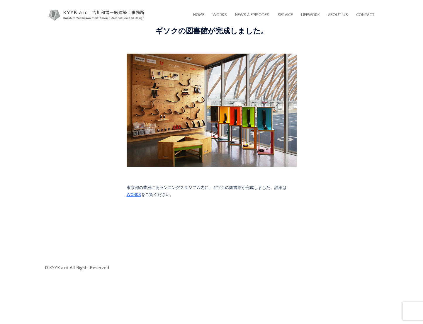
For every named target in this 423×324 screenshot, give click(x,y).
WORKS (220, 14)
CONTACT (365, 14)
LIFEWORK (310, 14)
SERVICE (285, 14)
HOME (198, 14)
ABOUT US (338, 14)
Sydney (176, 314)
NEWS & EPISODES (252, 14)
